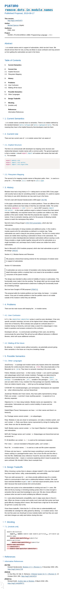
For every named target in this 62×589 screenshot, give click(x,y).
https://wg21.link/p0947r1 (16, 583)
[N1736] (44, 200)
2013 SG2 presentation (33, 223)
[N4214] (15, 250)
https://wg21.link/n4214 (29, 576)
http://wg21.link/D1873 (15, 20)
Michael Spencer (13, 25)
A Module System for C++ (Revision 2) (43, 574)
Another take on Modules (26, 581)
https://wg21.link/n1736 (15, 569)
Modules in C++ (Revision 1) (32, 567)
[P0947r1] (34, 289)
